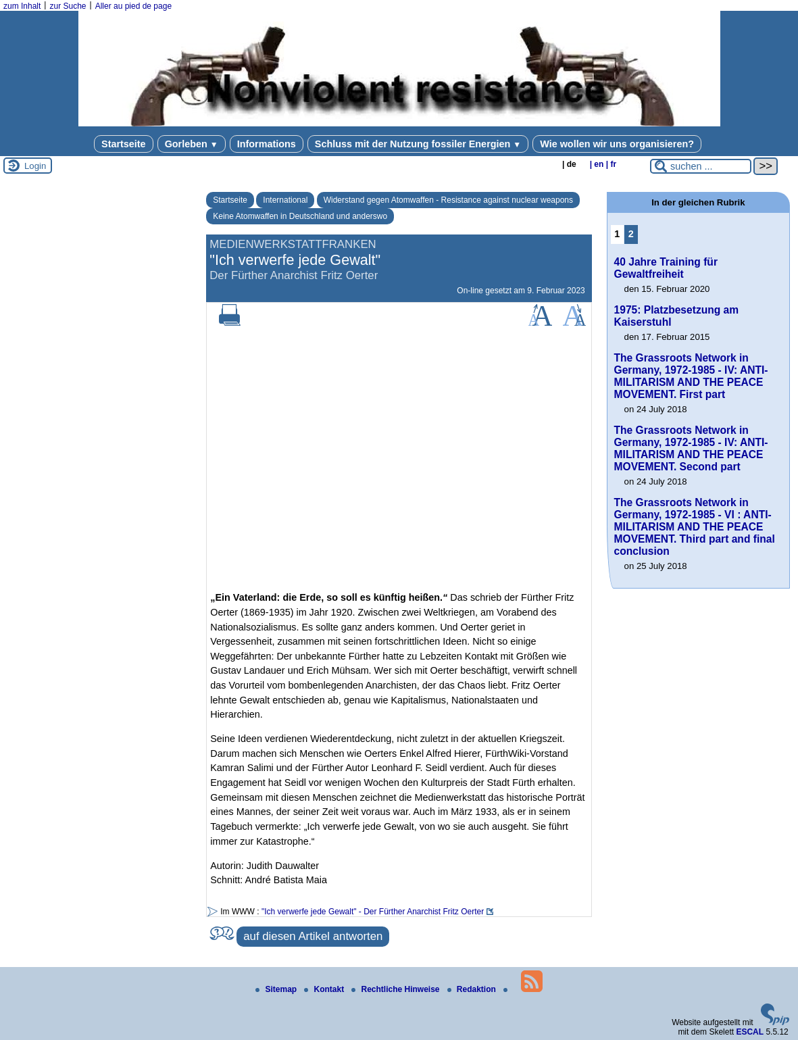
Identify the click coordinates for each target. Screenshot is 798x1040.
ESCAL (750, 1032)
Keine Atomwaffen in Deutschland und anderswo (300, 216)
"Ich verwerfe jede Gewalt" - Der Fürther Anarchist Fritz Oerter (372, 911)
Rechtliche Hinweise (396, 989)
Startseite (123, 144)
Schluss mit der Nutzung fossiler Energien (418, 144)
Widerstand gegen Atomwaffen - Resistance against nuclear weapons (448, 200)
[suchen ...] (700, 166)
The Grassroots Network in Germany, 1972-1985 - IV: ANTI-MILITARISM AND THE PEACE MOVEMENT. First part (691, 376)
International (285, 200)
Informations (266, 144)
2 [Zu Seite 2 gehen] (631, 233)
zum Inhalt (22, 6)
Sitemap (277, 989)
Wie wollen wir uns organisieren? (617, 144)
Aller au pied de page (133, 6)
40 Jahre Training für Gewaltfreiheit (666, 268)
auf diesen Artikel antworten (312, 936)
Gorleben (191, 144)
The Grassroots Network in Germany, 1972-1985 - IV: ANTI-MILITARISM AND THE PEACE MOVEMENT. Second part (691, 448)
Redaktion (472, 989)
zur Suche (67, 6)
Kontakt (325, 989)
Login (35, 166)
